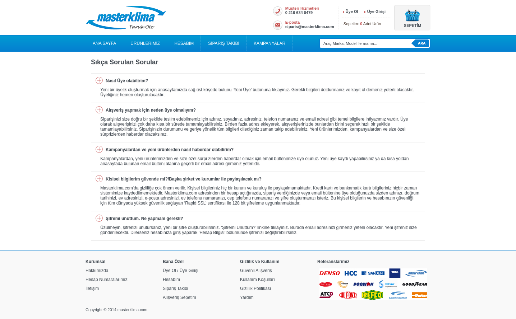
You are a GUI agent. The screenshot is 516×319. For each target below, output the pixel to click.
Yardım (247, 297)
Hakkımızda (97, 270)
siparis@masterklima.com (309, 26)
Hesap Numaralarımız (107, 279)
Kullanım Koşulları (257, 279)
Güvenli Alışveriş (256, 270)
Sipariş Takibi (175, 288)
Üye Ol (352, 11)
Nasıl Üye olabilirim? (127, 80)
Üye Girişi (376, 11)
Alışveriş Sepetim (179, 297)
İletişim (92, 288)
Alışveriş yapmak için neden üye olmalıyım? (151, 110)
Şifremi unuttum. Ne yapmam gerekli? (144, 218)
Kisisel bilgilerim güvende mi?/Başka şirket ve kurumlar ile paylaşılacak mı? (184, 179)
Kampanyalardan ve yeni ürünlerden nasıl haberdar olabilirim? (170, 149)
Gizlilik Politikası (255, 288)
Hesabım (171, 279)
